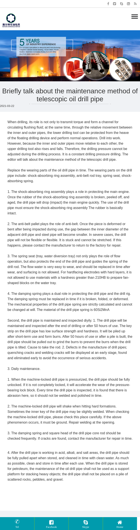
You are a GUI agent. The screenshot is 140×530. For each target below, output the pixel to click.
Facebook (51, 523)
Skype (85, 523)
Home (120, 523)
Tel (17, 523)
